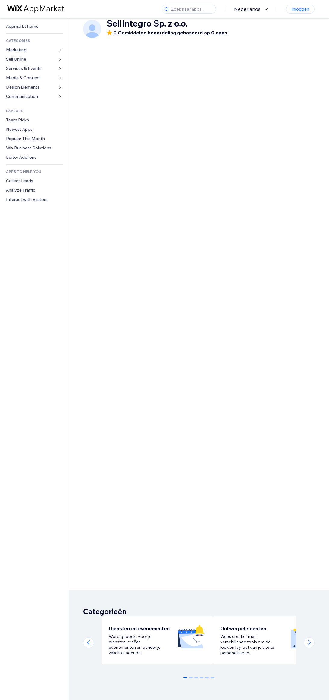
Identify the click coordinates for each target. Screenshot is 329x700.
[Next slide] (309, 642)
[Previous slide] (88, 642)
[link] (34, 26)
